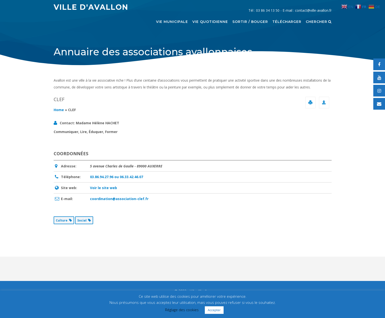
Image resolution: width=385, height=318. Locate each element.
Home (59, 109)
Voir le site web (103, 187)
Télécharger (286, 21)
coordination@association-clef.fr (119, 198)
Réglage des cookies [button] (182, 309)
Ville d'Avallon (91, 7)
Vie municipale (172, 21)
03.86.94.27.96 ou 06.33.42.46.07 (116, 176)
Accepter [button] (214, 310)
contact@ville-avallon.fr (313, 10)
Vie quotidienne (210, 21)
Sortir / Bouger (250, 21)
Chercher (319, 21)
